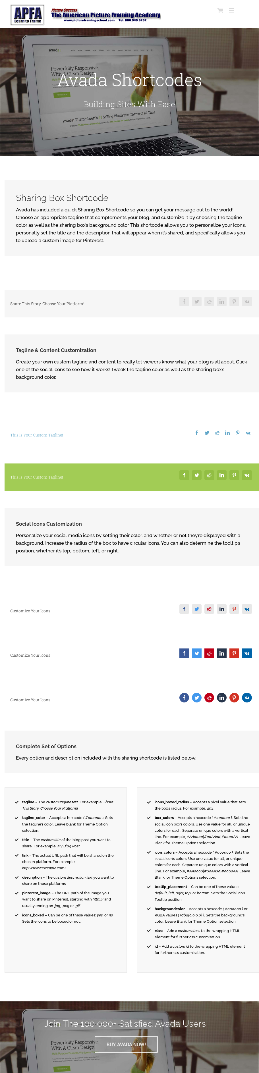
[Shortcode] (128, 92)
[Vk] (244, 301)
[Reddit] (206, 301)
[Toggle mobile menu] (229, 10)
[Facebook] (181, 301)
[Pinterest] (231, 301)
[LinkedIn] (219, 301)
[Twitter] (194, 301)
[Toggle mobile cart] (218, 10)
